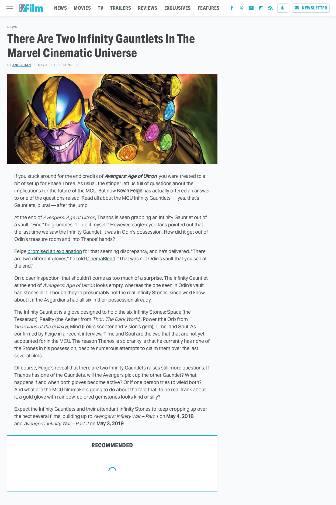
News (12, 27)
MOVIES (82, 8)
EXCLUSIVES (177, 8)
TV (100, 8)
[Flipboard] (261, 9)
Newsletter (310, 8)
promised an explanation (54, 251)
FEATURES (209, 8)
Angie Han (21, 65)
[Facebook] (232, 9)
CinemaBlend (100, 258)
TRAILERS (120, 8)
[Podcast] (282, 8)
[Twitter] (241, 9)
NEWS (60, 8)
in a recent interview (79, 334)
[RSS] (270, 9)
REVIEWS (147, 8)
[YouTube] (251, 9)
